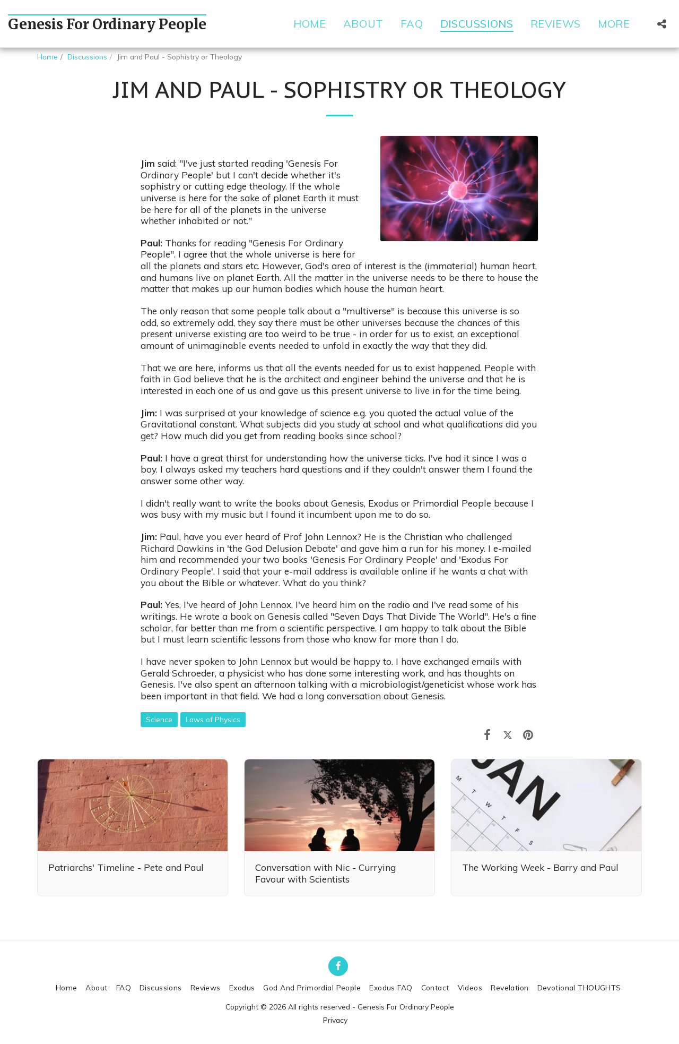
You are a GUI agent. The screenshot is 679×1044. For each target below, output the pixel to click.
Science (159, 719)
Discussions (87, 56)
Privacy (335, 1019)
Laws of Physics (213, 719)
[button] (661, 24)
